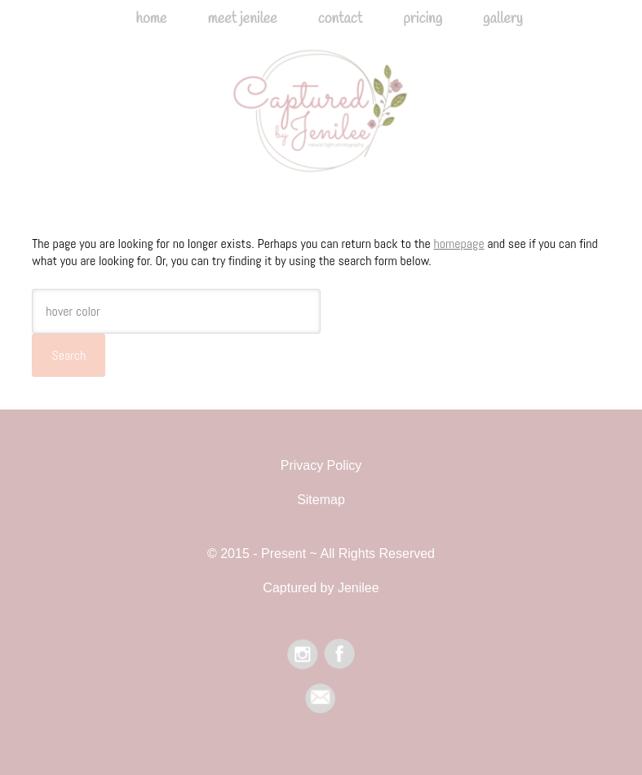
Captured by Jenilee (320, 121)
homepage (458, 243)
